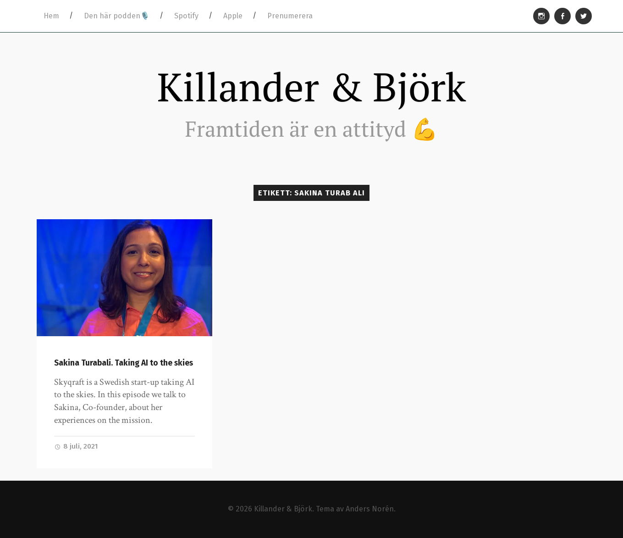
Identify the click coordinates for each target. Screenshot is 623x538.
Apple (233, 15)
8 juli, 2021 (76, 446)
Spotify (186, 15)
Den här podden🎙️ (116, 15)
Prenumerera (290, 15)
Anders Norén (370, 509)
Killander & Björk (311, 86)
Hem (51, 15)
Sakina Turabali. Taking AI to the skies (123, 363)
